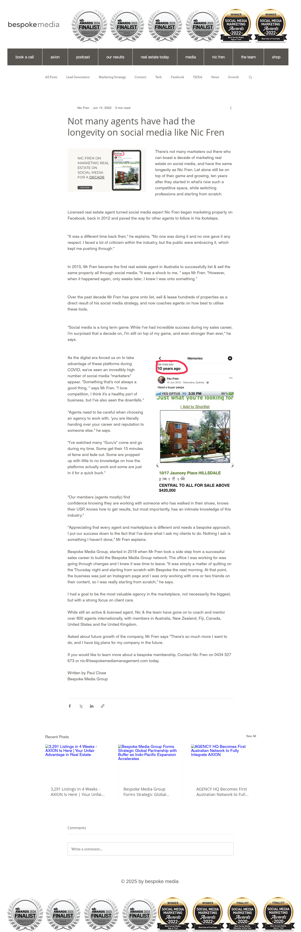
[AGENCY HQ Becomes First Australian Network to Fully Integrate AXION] (223, 763)
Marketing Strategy (112, 77)
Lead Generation (78, 77)
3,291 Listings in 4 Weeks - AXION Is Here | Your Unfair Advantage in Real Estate (77, 791)
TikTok (197, 77)
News (215, 77)
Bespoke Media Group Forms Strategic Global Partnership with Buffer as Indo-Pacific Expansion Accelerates (148, 791)
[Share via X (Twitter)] (81, 706)
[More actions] (231, 107)
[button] (250, 77)
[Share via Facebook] (70, 706)
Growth (233, 77)
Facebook (177, 77)
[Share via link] (103, 706)
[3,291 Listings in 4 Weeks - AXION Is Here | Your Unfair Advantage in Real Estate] (77, 763)
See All (251, 736)
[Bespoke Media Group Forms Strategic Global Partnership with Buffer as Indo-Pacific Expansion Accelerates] (150, 763)
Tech (158, 77)
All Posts (51, 77)
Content (140, 77)
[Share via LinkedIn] (92, 706)
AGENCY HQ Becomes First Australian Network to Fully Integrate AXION (221, 791)
